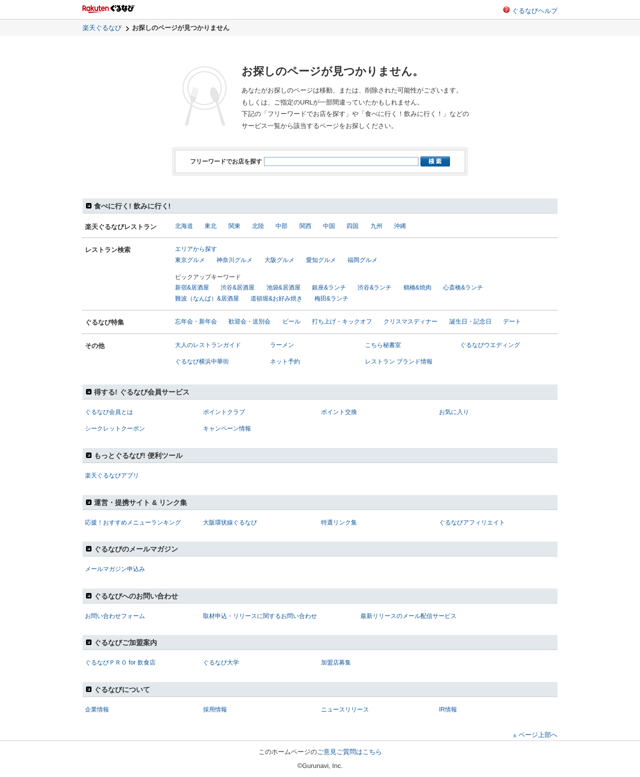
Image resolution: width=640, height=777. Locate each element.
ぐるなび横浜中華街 (202, 361)
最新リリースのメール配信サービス (408, 616)
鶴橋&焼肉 (418, 287)
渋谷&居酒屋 (237, 287)
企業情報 (97, 709)
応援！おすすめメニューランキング (133, 522)
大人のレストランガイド (208, 345)
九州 (376, 226)
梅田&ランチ (331, 298)
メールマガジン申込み (115, 569)
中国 (329, 226)
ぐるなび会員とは (109, 412)
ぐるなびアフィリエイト (472, 522)
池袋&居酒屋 (283, 287)
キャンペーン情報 (227, 428)
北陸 (258, 226)
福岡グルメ (363, 260)
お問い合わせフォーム (115, 616)
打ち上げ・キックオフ (342, 321)
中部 (282, 226)
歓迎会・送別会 (249, 321)
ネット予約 (285, 361)
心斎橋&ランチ (463, 287)
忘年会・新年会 (196, 321)
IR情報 (448, 709)
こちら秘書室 (383, 345)
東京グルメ (190, 260)
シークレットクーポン (115, 428)
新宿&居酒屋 (192, 287)
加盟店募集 (336, 662)
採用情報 (215, 709)
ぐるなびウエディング (490, 345)
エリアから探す (196, 249)
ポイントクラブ (224, 412)
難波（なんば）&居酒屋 (207, 298)
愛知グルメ (321, 260)
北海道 (184, 226)
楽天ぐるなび (102, 28)
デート (512, 321)
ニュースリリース (345, 709)
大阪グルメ (279, 260)
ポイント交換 (339, 412)
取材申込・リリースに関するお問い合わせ (260, 616)
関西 (306, 226)
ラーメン (282, 345)
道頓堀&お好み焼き (276, 298)
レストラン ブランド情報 (398, 361)
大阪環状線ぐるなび (230, 522)
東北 (210, 226)
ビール (291, 321)
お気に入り (454, 412)
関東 (234, 226)
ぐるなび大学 (221, 662)
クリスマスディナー (411, 321)
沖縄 (400, 226)
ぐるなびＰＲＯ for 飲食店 (120, 662)
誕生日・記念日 (471, 321)
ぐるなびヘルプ (535, 10)
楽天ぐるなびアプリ (112, 475)
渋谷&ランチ (375, 287)
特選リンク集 (339, 522)
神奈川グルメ (234, 260)
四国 (352, 226)
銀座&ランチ (329, 287)
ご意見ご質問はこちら (349, 752)
